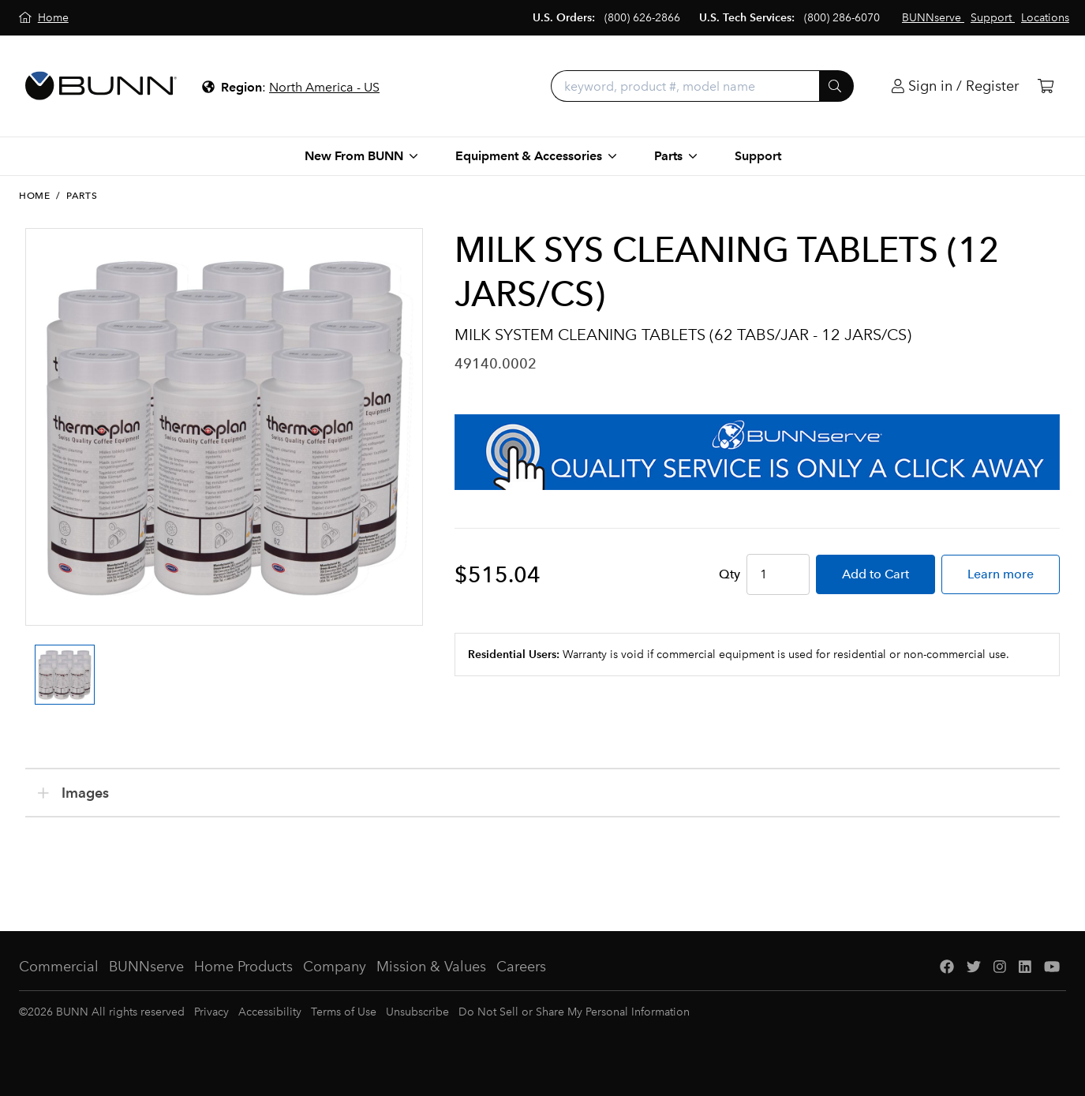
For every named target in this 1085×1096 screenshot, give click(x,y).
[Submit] (836, 86)
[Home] (44, 17)
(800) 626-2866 (642, 17)
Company (334, 966)
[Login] (955, 86)
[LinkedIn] (1025, 967)
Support (758, 155)
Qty (729, 574)
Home (34, 195)
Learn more (1000, 574)
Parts (81, 195)
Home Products (243, 966)
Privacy (211, 1012)
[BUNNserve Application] (757, 452)
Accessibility (269, 1012)
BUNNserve (146, 966)
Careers (521, 966)
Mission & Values (431, 966)
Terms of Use (343, 1012)
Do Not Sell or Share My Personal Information (574, 1012)
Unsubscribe (417, 1012)
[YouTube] (1052, 967)
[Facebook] (947, 967)
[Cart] (1045, 86)
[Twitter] (974, 967)
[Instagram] (999, 967)
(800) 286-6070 (842, 17)
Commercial (59, 966)
